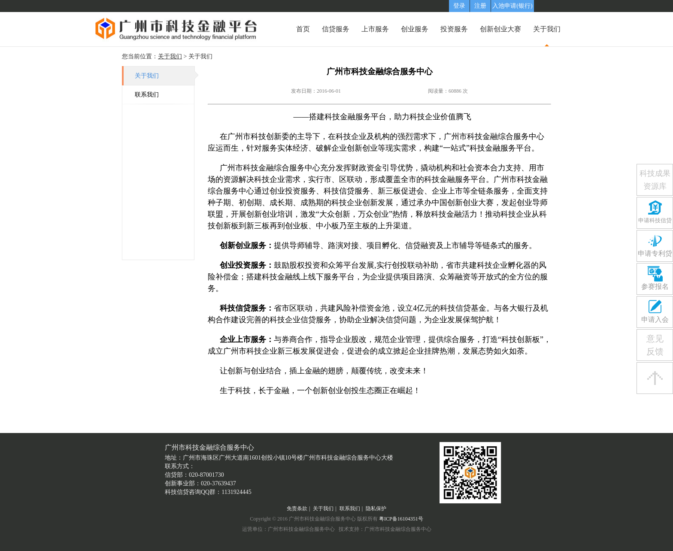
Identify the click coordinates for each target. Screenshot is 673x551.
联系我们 (147, 94)
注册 (480, 6)
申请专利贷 (655, 253)
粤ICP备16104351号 (401, 519)
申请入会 (655, 319)
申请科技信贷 (655, 220)
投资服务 (454, 29)
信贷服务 (335, 29)
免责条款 (297, 509)
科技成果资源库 (655, 180)
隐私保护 (376, 509)
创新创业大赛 (500, 29)
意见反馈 (655, 345)
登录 (459, 6)
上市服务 (375, 29)
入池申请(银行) (512, 6)
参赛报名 (655, 286)
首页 (303, 29)
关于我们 (547, 29)
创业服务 (414, 29)
